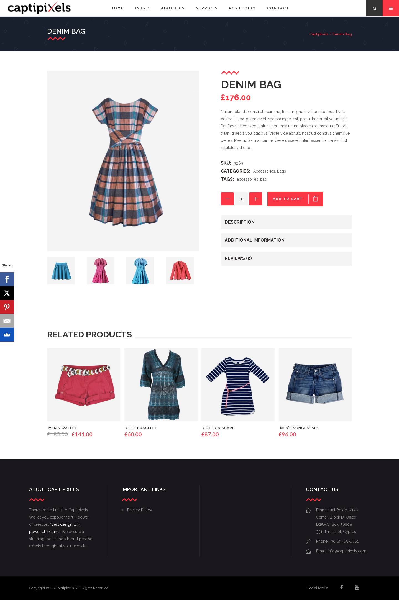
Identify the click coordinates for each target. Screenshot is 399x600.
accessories (247, 179)
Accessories (264, 171)
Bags (281, 171)
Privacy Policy (139, 510)
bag (263, 179)
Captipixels (318, 34)
